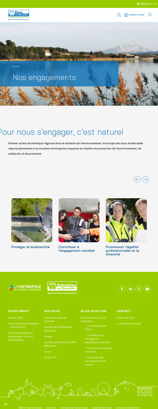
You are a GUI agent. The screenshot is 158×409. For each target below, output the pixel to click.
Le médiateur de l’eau (129, 323)
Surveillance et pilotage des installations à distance (98, 339)
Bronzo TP (50, 357)
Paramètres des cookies (102, 408)
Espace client (15, 317)
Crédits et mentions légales (30, 408)
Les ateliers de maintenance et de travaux (95, 361)
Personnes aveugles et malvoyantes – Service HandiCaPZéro (20, 336)
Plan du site (51, 408)
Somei (47, 351)
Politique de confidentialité (128, 408)
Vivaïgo (48, 336)
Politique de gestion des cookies (74, 408)
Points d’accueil (125, 317)
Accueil (16, 66)
